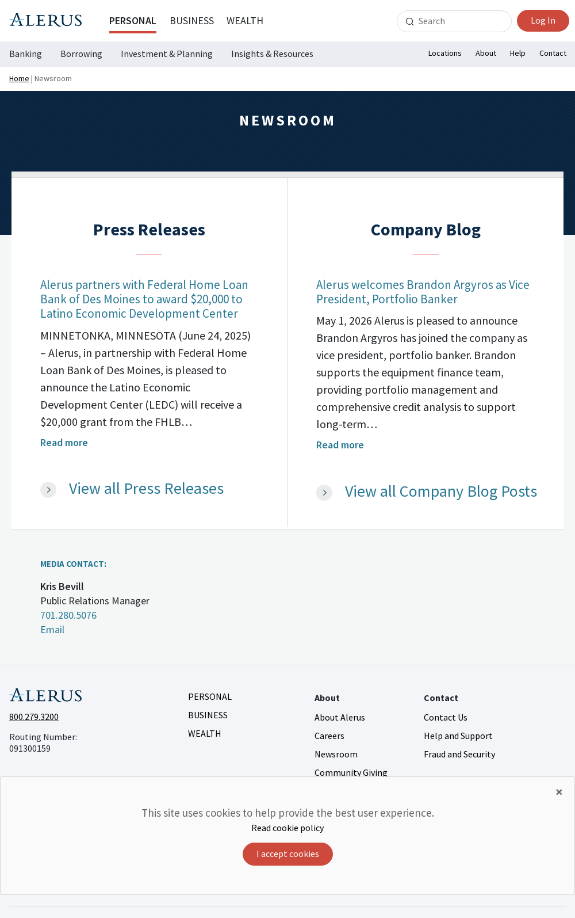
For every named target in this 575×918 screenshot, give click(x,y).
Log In (543, 20)
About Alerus (340, 717)
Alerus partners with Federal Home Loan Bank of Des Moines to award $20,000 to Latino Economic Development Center (144, 299)
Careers (329, 735)
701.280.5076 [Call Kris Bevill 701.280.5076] (68, 615)
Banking (25, 53)
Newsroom (336, 754)
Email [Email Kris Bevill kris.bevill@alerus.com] (52, 629)
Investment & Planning (167, 53)
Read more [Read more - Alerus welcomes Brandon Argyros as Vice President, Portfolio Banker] (340, 444)
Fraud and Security (459, 754)
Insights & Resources (272, 53)
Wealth (245, 20)
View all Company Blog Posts (441, 491)
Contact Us (445, 717)
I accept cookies (287, 853)
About (486, 53)
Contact (552, 53)
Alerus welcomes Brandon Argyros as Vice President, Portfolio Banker (423, 292)
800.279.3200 (34, 716)
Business (192, 20)
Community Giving (351, 772)
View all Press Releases (146, 488)
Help (518, 53)
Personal (132, 20)
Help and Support (458, 735)
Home (19, 78)
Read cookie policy (287, 827)
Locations (445, 53)
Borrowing (81, 53)
